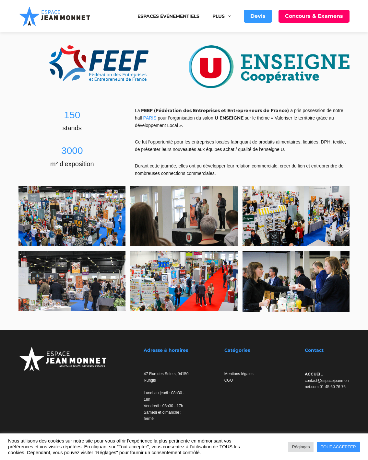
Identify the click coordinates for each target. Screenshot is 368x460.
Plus (222, 16)
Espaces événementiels (168, 16)
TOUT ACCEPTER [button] (338, 446)
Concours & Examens (314, 16)
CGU (228, 380)
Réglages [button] (301, 446)
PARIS (150, 118)
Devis (258, 16)
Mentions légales (239, 374)
